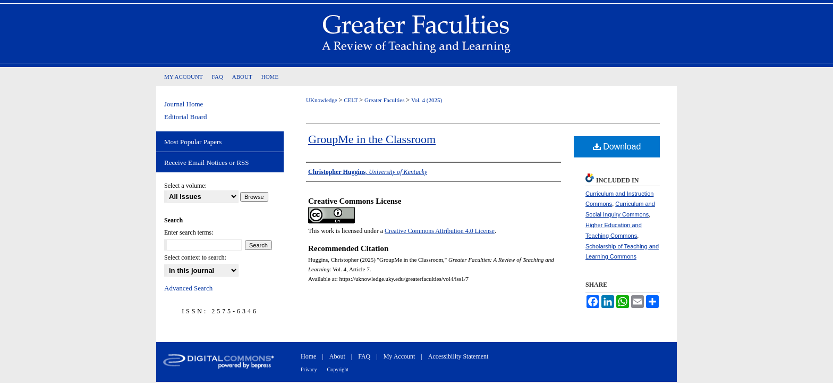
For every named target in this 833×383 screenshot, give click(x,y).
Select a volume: (185, 185)
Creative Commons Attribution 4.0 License (440, 231)
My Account (399, 356)
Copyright (338, 369)
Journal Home (183, 104)
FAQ (364, 356)
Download (617, 146)
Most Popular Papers (193, 142)
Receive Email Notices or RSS (206, 162)
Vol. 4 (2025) (426, 100)
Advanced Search (188, 288)
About (337, 356)
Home (308, 356)
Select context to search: (195, 257)
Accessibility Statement (458, 356)
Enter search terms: (189, 232)
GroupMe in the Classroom (372, 139)
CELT (351, 100)
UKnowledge (322, 100)
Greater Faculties (385, 100)
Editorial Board (185, 117)
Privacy (309, 369)
